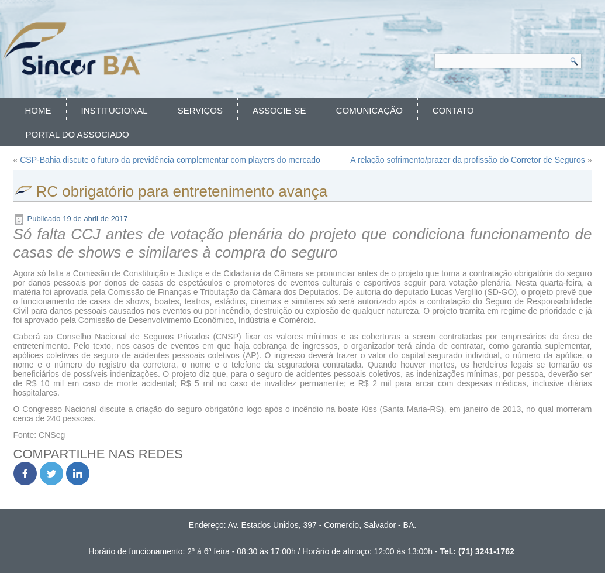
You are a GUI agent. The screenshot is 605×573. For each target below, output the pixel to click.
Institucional (114, 110)
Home (38, 110)
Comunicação (369, 110)
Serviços (200, 110)
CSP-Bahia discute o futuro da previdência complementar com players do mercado (170, 159)
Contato (453, 110)
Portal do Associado (77, 134)
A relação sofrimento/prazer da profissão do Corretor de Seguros (467, 159)
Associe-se (279, 110)
